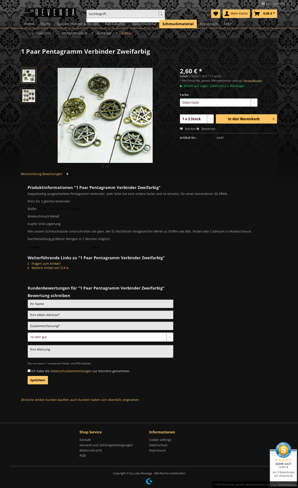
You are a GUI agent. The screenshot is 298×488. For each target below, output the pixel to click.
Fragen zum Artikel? (44, 263)
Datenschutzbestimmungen (71, 371)
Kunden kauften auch (61, 400)
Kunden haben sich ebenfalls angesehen (108, 400)
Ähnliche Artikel (32, 400)
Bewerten (206, 129)
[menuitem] (125, 15)
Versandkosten (253, 80)
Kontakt (85, 440)
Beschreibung (31, 174)
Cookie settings (160, 440)
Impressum (157, 450)
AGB (83, 455)
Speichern (37, 380)
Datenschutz (158, 445)
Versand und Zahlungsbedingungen (106, 445)
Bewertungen (56, 174)
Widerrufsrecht (91, 450)
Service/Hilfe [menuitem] (273, 4)
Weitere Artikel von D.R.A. (48, 268)
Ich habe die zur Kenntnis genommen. (80, 371)
